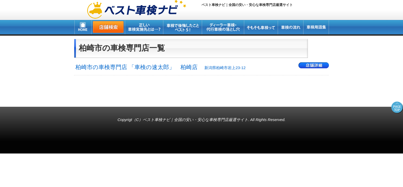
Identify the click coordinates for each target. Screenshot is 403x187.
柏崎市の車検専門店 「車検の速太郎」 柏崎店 (160, 67)
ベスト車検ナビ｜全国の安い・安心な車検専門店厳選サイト (195, 119)
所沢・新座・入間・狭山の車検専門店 (35, 98)
